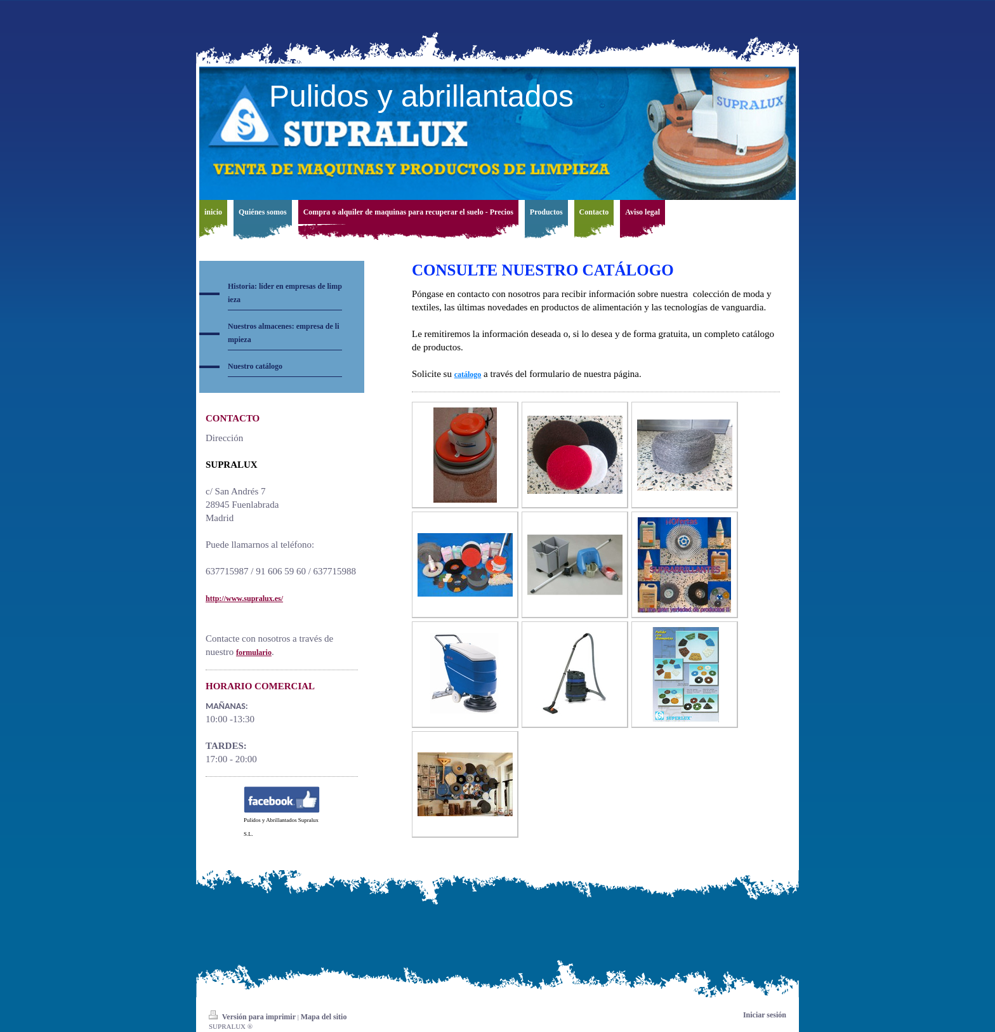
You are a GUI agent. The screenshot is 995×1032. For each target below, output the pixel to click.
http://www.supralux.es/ (244, 598)
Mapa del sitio (324, 1016)
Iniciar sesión (764, 1014)
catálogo (468, 374)
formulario (254, 652)
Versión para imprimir (253, 1016)
